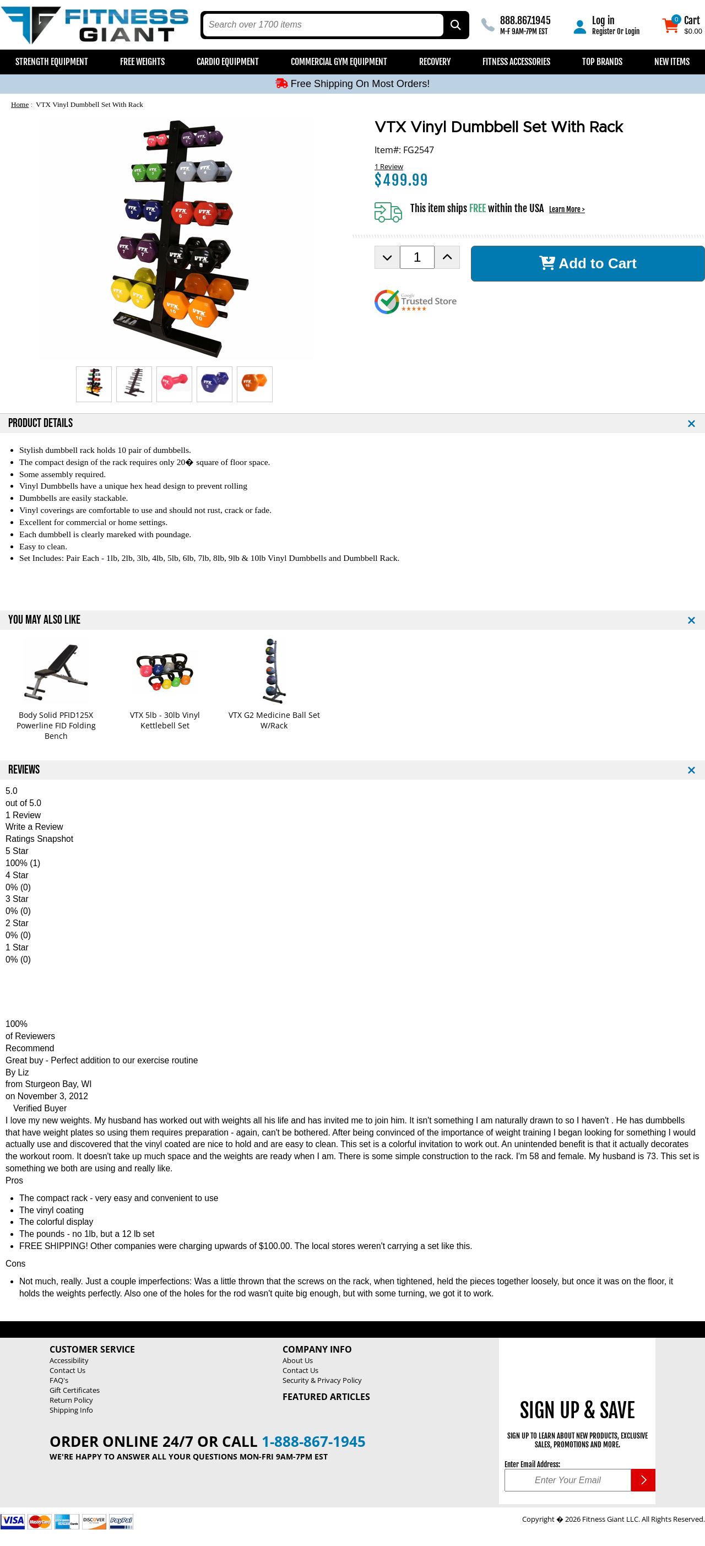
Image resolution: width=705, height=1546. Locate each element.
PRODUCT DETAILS (40, 423)
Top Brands (602, 61)
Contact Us (67, 1370)
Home (20, 104)
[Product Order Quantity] (417, 257)
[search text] (323, 25)
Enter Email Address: (532, 1464)
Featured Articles (326, 1397)
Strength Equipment (51, 61)
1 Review (389, 166)
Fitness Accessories (516, 61)
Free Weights (142, 61)
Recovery (435, 61)
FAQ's (59, 1380)
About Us (298, 1360)
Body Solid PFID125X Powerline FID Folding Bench (56, 725)
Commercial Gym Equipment (339, 61)
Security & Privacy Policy (322, 1380)
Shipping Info (71, 1410)
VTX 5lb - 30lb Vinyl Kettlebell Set (165, 720)
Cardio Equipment (228, 61)
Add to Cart (588, 263)
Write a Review (34, 826)
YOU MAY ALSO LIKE (44, 620)
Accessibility (69, 1360)
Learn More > (567, 209)
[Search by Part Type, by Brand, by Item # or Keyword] (455, 25)
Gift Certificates (75, 1390)
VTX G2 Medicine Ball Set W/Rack (274, 720)
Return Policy (71, 1400)
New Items (672, 61)
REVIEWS (24, 770)
